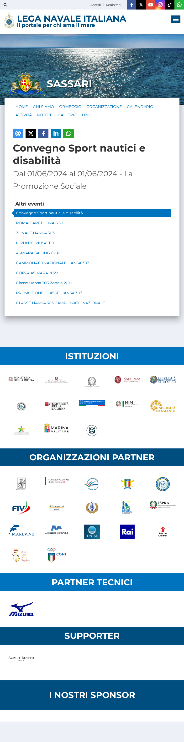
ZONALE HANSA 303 (35, 235)
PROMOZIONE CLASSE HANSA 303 (49, 295)
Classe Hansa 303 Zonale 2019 (44, 285)
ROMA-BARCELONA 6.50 (39, 225)
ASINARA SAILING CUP (37, 255)
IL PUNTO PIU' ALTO (35, 245)
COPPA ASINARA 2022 (37, 275)
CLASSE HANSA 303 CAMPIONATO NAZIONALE (60, 305)
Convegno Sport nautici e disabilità (49, 215)
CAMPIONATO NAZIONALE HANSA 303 (52, 265)
